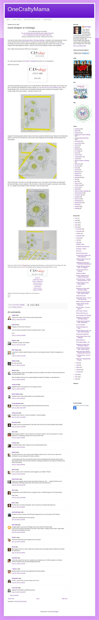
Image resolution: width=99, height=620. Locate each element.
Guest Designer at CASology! (83, 315)
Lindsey (14, 443)
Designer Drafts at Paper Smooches (82, 304)
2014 (76, 225)
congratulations (78, 156)
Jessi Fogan (87, 27)
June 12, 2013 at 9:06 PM (18, 464)
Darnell (14, 452)
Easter (76, 130)
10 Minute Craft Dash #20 (82, 246)
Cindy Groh (15, 413)
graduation (77, 171)
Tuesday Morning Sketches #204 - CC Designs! (83, 267)
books (76, 153)
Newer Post (11, 598)
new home (77, 187)
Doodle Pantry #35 (81, 295)
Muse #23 (78, 251)
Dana (13, 431)
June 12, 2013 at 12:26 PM (18, 426)
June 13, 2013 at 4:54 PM (18, 541)
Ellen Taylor (15, 350)
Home (8, 19)
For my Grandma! (80, 324)
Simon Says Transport (81, 311)
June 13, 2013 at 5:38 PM (18, 552)
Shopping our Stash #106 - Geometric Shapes (83, 289)
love (76, 181)
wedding (77, 208)
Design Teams (16, 19)
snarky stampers (79, 193)
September (79, 235)
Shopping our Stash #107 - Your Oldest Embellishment (83, 263)
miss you (77, 183)
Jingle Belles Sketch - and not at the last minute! (83, 298)
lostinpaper (15, 578)
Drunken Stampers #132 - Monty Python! (82, 283)
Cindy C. (14, 537)
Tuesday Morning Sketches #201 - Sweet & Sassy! (83, 348)
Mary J (14, 502)
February (78, 369)
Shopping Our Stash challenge (82, 134)
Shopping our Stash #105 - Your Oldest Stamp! (83, 318)
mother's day (78, 185)
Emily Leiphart (16, 394)
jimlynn (14, 324)
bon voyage (78, 151)
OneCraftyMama (29, 9)
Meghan (14, 340)
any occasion (78, 143)
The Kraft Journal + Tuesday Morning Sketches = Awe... (83, 279)
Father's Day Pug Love (82, 313)
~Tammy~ (14, 569)
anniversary (78, 141)
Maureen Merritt (38, 288)
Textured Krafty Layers (82, 253)
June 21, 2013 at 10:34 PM (18, 592)
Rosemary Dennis (37, 283)
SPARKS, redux (80, 244)
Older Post (64, 598)
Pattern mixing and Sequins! (83, 301)
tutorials (77, 204)
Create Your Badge (84, 405)
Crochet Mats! (47, 19)
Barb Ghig (14, 524)
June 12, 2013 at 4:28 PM (18, 437)
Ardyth (14, 315)
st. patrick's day (79, 195)
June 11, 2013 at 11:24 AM (18, 356)
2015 (76, 222)
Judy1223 (14, 558)
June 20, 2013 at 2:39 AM (18, 582)
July (77, 240)
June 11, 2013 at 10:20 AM (18, 335)
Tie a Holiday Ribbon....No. (83, 342)
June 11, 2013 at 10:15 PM (18, 408)
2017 (76, 218)
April (77, 365)
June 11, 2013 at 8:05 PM (18, 389)
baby (76, 147)
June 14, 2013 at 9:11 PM (18, 563)
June (77, 242)
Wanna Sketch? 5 (80, 340)
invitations (19, 307)
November (79, 231)
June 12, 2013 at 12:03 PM (18, 417)
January (78, 371)
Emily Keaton (15, 479)
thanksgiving (78, 200)
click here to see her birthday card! (51, 87)
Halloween (77, 132)
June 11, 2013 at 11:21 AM (18, 344)
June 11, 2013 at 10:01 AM (18, 319)
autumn (77, 145)
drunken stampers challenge (82, 160)
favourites (77, 166)
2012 (76, 374)
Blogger (56, 611)
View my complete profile (79, 46)
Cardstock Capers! (81, 273)
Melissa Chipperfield (37, 281)
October (78, 233)
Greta (13, 547)
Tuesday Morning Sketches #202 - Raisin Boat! (83, 322)
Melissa (14, 370)
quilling (76, 189)
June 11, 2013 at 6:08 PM (18, 379)
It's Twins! (78, 286)
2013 (76, 227)
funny (76, 167)
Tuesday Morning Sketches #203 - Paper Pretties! (83, 292)
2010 (76, 379)
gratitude (77, 173)
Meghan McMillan (37, 290)
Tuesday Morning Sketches (82, 138)
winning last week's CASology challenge (33, 40)
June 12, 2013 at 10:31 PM (18, 485)
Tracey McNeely (37, 284)
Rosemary (14, 422)
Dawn (13, 490)
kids (76, 179)
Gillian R (14, 361)
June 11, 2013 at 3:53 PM (18, 365)
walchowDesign (16, 512)
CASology (23, 265)
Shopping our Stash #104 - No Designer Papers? (83, 345)
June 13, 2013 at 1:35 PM (18, 519)
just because (78, 177)
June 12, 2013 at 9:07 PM (18, 474)
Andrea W (14, 384)
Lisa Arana (15, 587)
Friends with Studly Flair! (82, 334)
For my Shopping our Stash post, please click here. (37, 35)
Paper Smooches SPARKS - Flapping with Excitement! (83, 352)
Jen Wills (37, 278)
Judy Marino (37, 286)
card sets (77, 154)
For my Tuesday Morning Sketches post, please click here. (37, 33)
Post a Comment (14, 595)
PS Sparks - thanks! (81, 248)
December (79, 229)
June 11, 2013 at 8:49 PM (18, 398)
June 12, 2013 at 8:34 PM (18, 447)
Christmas (77, 129)
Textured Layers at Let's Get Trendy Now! (83, 259)
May (77, 363)
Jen (60, 43)
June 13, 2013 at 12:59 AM (18, 497)
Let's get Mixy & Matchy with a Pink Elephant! (83, 256)
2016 (76, 220)
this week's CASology (29, 61)
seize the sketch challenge (81, 191)
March (78, 367)
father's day (78, 164)
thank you (77, 198)
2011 (76, 376)
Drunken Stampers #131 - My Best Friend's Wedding (83, 331)
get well (77, 169)
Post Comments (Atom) (20, 601)
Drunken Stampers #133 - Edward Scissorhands (82, 276)
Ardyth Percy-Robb (37, 279)
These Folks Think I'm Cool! (32, 19)
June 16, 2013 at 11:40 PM (18, 573)
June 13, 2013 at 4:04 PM (18, 532)
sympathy (77, 197)
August (78, 238)
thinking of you (78, 202)
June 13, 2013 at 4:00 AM (18, 507)
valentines (77, 206)
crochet (76, 158)
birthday (77, 149)
